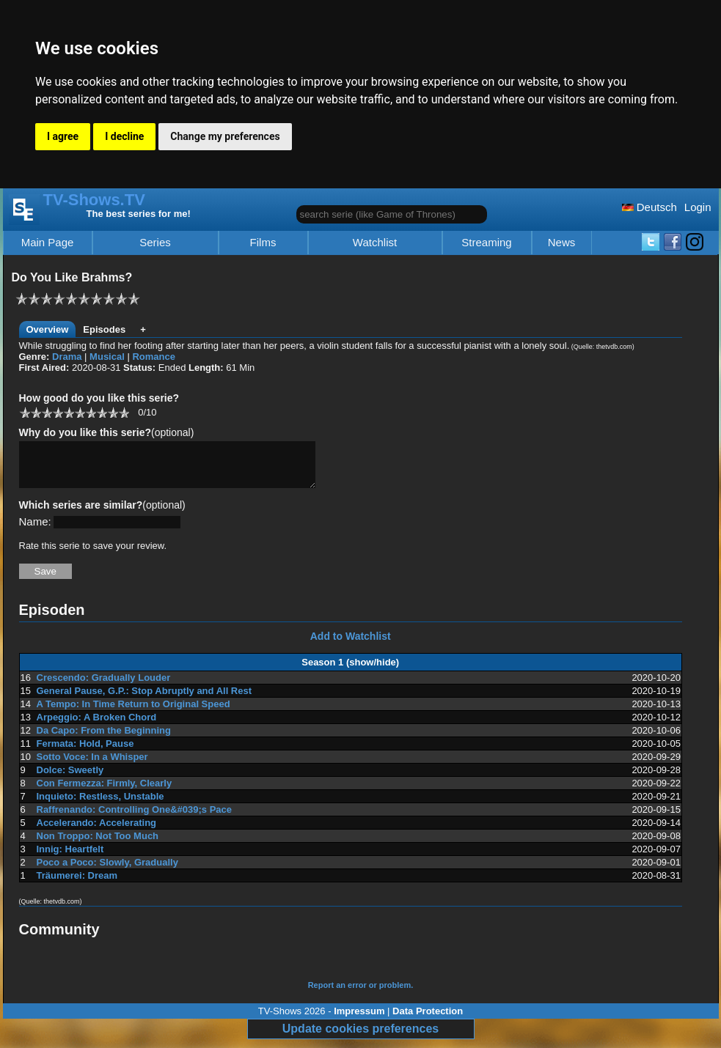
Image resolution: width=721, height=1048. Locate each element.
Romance (153, 356)
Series (155, 242)
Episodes (104, 329)
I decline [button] (124, 136)
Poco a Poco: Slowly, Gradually (107, 871)
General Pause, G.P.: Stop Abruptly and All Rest (144, 699)
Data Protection (427, 1019)
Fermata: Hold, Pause (85, 752)
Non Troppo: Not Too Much (98, 844)
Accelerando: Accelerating (97, 831)
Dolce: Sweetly (70, 778)
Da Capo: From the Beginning (104, 739)
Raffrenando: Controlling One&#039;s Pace (135, 818)
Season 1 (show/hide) (350, 670)
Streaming (486, 242)
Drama (66, 356)
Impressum (359, 1019)
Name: (35, 530)
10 (123, 412)
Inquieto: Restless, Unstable (100, 805)
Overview (47, 329)
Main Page (47, 242)
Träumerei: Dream (77, 884)
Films (263, 242)
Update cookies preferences (360, 1037)
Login (697, 207)
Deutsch (649, 207)
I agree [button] (62, 136)
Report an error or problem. (361, 993)
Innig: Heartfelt (70, 857)
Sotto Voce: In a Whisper (92, 765)
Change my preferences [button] (224, 136)
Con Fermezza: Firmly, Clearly (104, 791)
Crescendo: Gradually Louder (104, 686)
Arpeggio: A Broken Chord (97, 725)
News (562, 242)
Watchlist (375, 242)
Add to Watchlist (350, 645)
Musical (107, 356)
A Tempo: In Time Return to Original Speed (133, 712)
